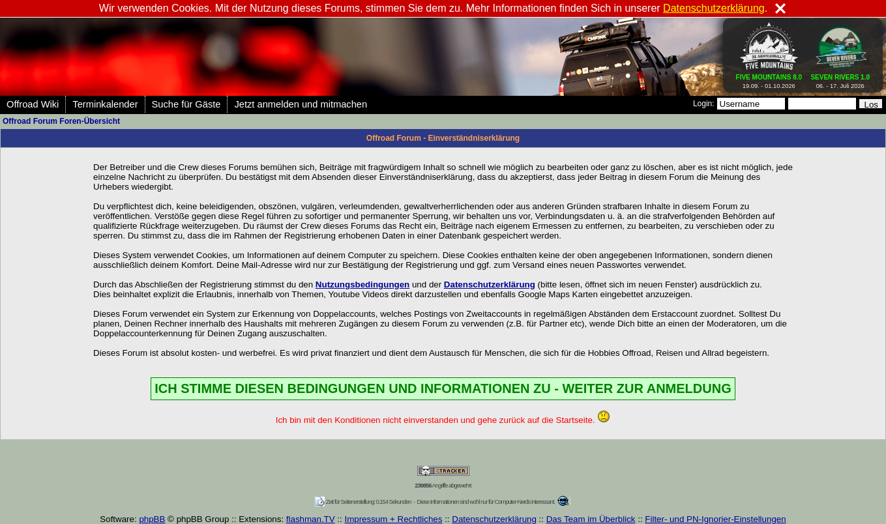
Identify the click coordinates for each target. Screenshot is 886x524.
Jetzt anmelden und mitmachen (300, 104)
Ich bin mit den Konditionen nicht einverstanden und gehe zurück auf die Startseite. (443, 420)
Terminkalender (105, 104)
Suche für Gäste (186, 104)
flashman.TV (310, 519)
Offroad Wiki (33, 104)
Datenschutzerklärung (494, 519)
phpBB (152, 519)
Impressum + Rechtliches (393, 519)
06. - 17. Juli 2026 (840, 78)
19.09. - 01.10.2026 (769, 78)
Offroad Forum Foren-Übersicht (61, 121)
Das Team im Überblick (591, 519)
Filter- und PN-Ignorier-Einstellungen (715, 519)
